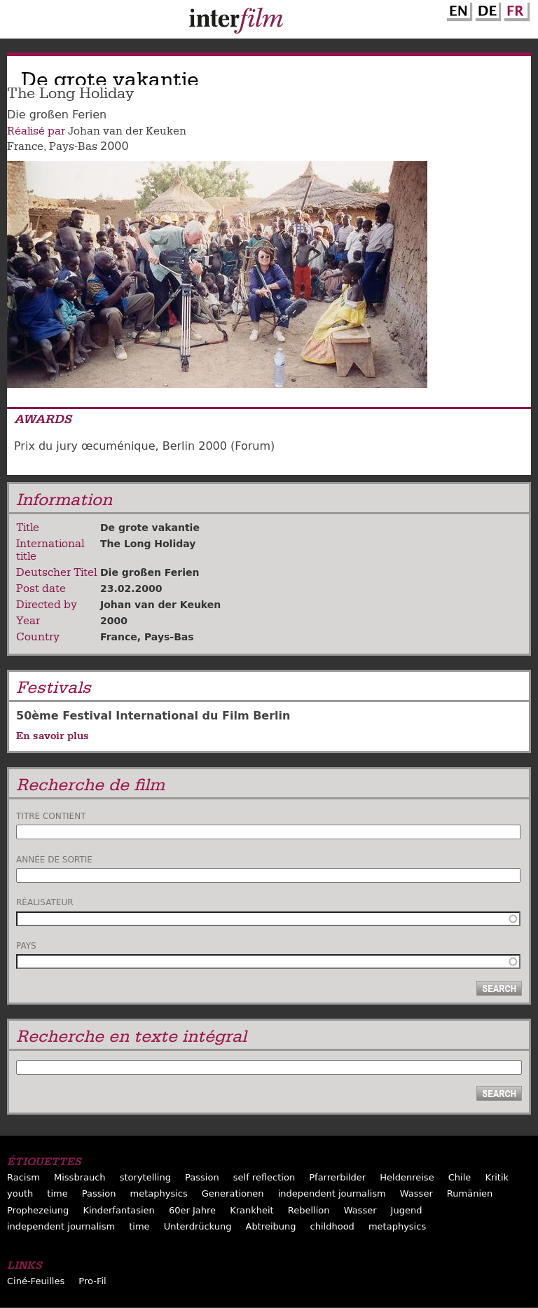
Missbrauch (80, 1177)
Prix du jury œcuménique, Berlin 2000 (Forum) (144, 446)
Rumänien (469, 1193)
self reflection (264, 1177)
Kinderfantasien (118, 1210)
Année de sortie (54, 860)
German (486, 9)
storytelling (145, 1177)
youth (20, 1193)
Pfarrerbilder (337, 1177)
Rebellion (309, 1210)
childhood (332, 1226)
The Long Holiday (147, 543)
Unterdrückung (198, 1226)
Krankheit (252, 1210)
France (25, 146)
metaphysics (158, 1193)
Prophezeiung (38, 1210)
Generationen (233, 1193)
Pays (26, 946)
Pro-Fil (92, 1281)
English (457, 9)
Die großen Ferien (149, 572)
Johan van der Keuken (127, 131)
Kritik (497, 1177)
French (514, 9)
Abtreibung (271, 1226)
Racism (23, 1177)
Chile (459, 1177)
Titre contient (51, 816)
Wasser (416, 1193)
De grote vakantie (150, 527)
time (57, 1193)
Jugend (406, 1210)
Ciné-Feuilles (35, 1281)
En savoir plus (52, 735)
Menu (17, 22)
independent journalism (332, 1193)
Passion (202, 1177)
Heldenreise (407, 1177)
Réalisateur (45, 902)
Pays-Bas (73, 146)
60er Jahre (192, 1210)
